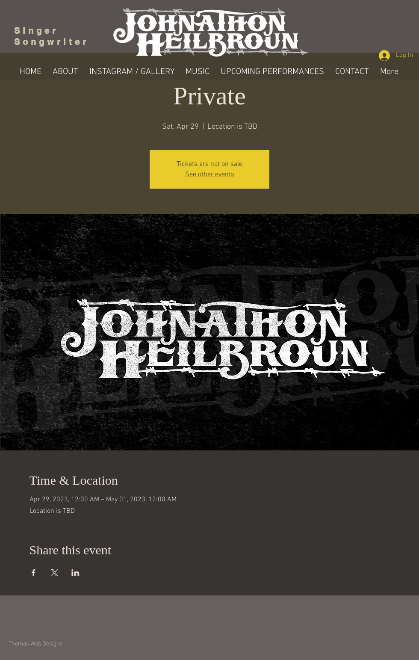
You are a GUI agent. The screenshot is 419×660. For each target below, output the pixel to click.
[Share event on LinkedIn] (75, 572)
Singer (39, 31)
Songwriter (51, 42)
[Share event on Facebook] (34, 572)
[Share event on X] (54, 572)
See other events (209, 174)
